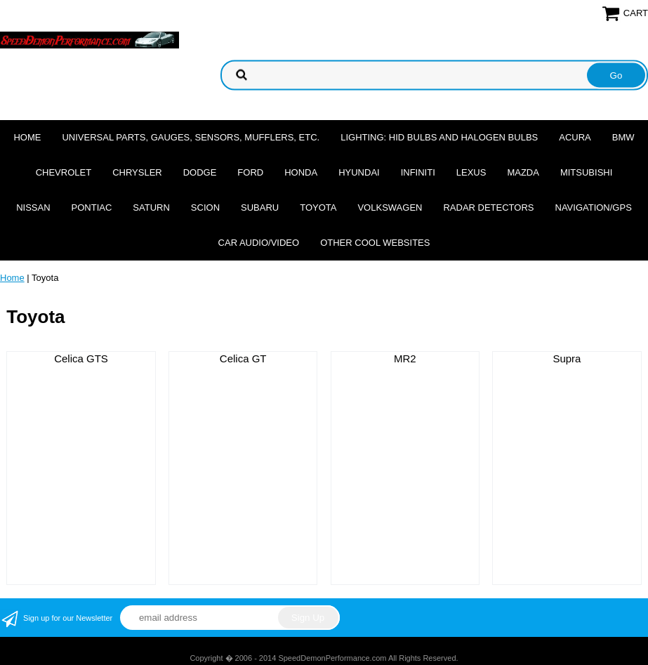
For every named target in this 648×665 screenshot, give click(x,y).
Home (27, 137)
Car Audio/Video (259, 242)
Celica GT (243, 358)
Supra (567, 358)
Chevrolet (63, 172)
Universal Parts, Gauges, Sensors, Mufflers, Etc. (190, 137)
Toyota (318, 207)
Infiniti (418, 172)
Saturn (151, 207)
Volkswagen (389, 207)
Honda (300, 172)
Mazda (523, 172)
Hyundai (359, 172)
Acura (575, 137)
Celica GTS (81, 358)
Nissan (33, 207)
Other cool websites (375, 242)
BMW (623, 137)
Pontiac (92, 207)
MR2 (405, 358)
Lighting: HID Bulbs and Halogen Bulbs (439, 137)
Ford (250, 172)
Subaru (260, 207)
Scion (205, 207)
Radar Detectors (488, 207)
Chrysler (137, 172)
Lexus (471, 172)
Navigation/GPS (593, 207)
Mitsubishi (586, 172)
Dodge (200, 172)
